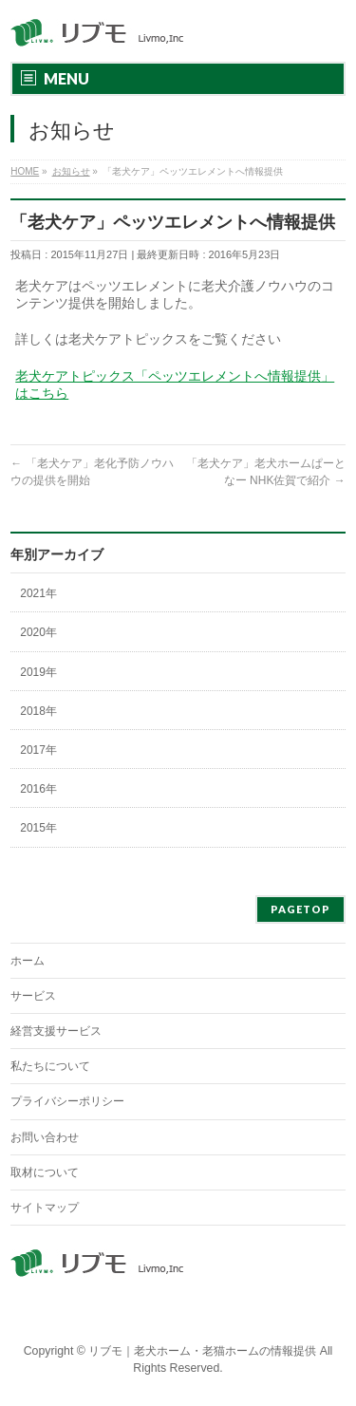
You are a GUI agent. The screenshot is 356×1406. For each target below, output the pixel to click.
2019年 (38, 672)
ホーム (27, 960)
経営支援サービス (56, 1031)
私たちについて (50, 1066)
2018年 (38, 711)
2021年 (38, 593)
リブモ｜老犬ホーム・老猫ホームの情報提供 (202, 1351)
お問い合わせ (44, 1137)
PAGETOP (300, 909)
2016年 (38, 789)
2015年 (38, 827)
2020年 (38, 632)
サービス (33, 996)
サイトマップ (44, 1207)
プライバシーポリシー (67, 1101)
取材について (44, 1172)
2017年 (38, 750)
